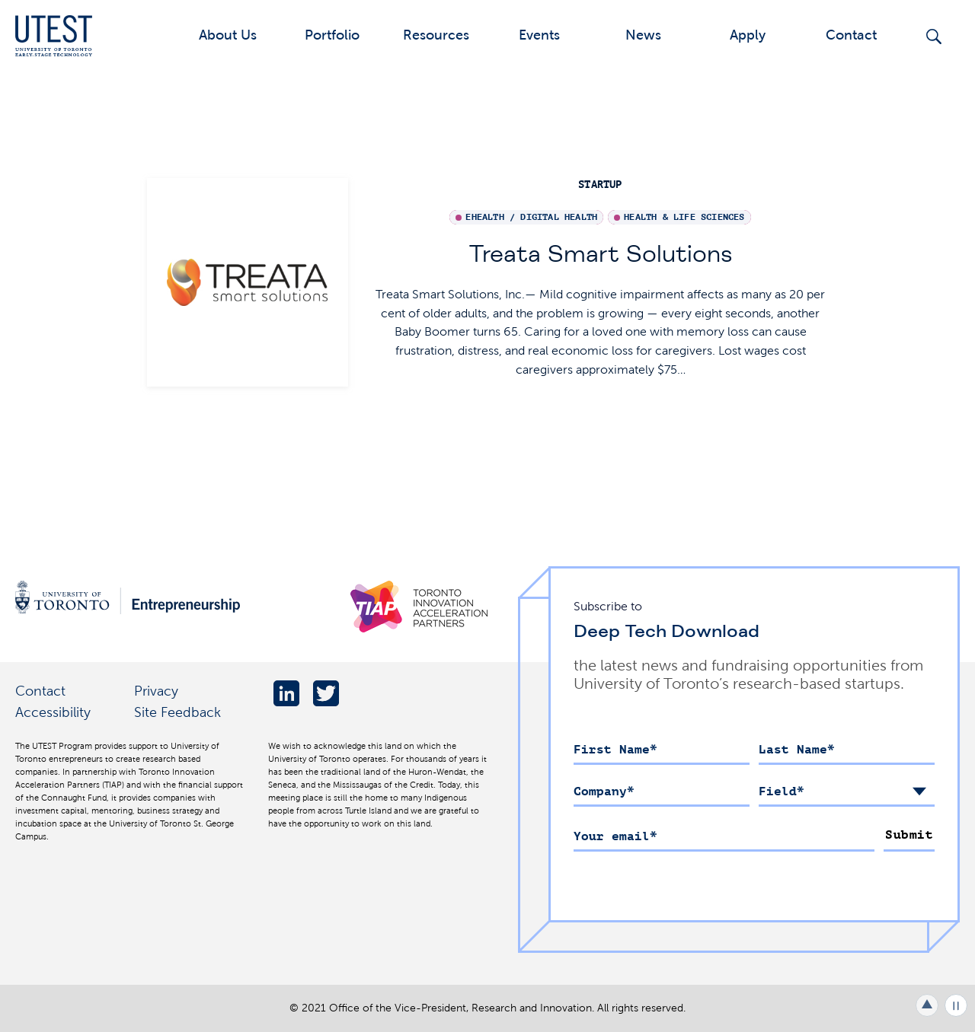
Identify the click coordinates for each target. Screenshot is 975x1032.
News (643, 35)
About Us (228, 35)
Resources (436, 35)
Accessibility (53, 712)
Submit (909, 835)
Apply (748, 35)
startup (600, 184)
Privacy (156, 691)
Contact (851, 35)
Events (539, 35)
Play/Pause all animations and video (956, 1005)
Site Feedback (177, 712)
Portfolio (332, 35)
